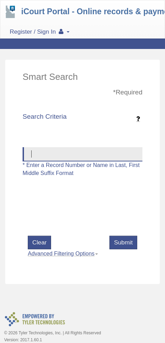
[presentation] (80, 215)
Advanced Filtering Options (61, 254)
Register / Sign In (39, 31)
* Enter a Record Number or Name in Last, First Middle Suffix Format (81, 169)
